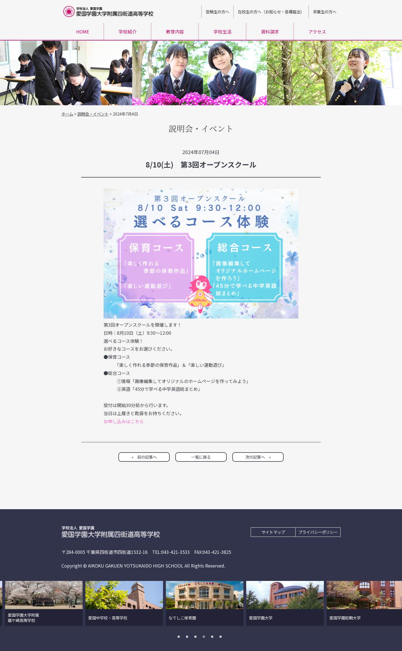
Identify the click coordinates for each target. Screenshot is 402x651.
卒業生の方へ (324, 12)
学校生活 (222, 31)
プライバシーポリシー (318, 532)
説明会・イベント (93, 114)
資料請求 (270, 31)
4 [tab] (205, 636)
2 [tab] (188, 636)
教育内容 (175, 31)
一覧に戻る (201, 457)
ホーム (67, 114)
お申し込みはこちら (124, 421)
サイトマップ (273, 532)
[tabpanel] (76, 603)
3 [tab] (197, 636)
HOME (82, 31)
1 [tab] (180, 636)
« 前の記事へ (144, 457)
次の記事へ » (258, 457)
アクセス (317, 31)
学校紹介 (128, 31)
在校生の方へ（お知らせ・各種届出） (271, 12)
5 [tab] (213, 636)
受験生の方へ (217, 12)
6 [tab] (222, 636)
